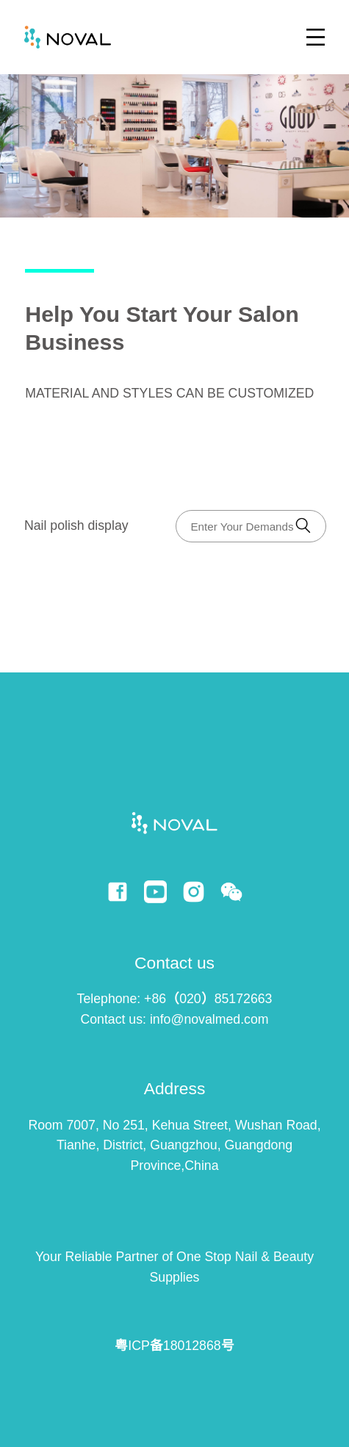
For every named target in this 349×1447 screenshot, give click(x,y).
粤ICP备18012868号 (174, 1345)
